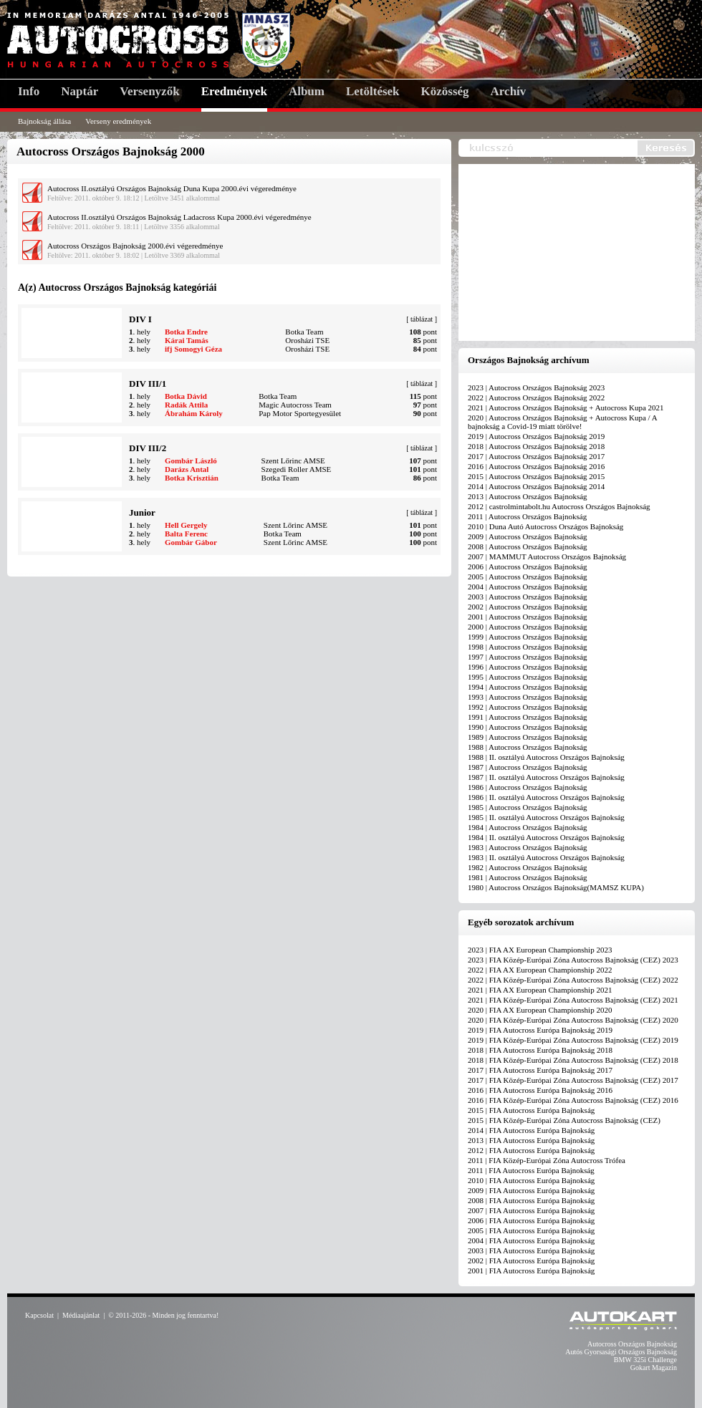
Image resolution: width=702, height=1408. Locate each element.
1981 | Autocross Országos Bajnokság (527, 877)
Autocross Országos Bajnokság (632, 1344)
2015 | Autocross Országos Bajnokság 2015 (536, 476)
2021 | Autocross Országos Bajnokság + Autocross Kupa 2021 (566, 407)
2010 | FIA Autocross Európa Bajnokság (531, 1180)
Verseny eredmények (118, 121)
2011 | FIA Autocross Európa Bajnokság (531, 1170)
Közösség (445, 91)
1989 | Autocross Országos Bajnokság (527, 737)
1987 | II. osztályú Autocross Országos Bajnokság (546, 777)
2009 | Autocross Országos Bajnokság (527, 536)
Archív (508, 91)
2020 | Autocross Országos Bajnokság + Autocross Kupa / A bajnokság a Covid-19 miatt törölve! (562, 421)
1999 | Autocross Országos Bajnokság (527, 636)
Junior (142, 512)
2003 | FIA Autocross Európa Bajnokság (531, 1250)
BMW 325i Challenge (645, 1360)
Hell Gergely (186, 525)
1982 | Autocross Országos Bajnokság (527, 867)
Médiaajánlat (81, 1315)
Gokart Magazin (653, 1367)
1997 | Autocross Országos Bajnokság (527, 656)
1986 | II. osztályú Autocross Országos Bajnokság (546, 797)
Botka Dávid (186, 396)
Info (28, 91)
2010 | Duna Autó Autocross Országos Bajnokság (545, 526)
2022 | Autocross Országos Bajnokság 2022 (536, 397)
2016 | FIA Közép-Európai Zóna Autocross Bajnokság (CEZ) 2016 (573, 1100)
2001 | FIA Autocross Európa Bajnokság (531, 1270)
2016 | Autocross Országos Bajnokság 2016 (536, 466)
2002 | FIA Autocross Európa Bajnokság (531, 1260)
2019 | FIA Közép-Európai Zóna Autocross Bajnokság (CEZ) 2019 (573, 1040)
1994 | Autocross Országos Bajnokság (527, 687)
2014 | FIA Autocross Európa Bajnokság (531, 1130)
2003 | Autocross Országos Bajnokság (527, 596)
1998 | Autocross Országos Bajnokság (527, 646)
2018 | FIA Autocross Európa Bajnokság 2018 (540, 1050)
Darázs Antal (186, 469)
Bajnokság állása (44, 121)
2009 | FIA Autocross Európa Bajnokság (531, 1190)
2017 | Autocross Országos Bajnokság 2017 (536, 456)
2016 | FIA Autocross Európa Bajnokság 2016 (540, 1090)
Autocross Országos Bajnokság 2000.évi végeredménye (135, 245)
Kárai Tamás (186, 340)
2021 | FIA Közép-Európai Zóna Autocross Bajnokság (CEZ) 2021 (573, 999)
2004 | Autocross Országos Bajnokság (527, 586)
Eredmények (234, 91)
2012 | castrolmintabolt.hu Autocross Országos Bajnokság (559, 506)
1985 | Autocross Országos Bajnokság (527, 807)
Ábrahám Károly (194, 413)
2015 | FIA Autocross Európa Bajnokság (531, 1110)
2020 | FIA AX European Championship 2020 (540, 1010)
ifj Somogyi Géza (193, 348)
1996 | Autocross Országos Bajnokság (527, 666)
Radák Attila (186, 404)
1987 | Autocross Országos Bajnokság (527, 767)
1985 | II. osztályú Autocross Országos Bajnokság (546, 817)
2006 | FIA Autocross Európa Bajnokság (531, 1220)
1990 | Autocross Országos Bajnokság (527, 727)
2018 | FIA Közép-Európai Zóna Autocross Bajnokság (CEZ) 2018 (573, 1060)
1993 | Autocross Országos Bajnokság (527, 697)
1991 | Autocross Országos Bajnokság (527, 717)
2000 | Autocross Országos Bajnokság (527, 626)
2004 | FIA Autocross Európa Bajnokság (531, 1240)
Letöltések (373, 91)
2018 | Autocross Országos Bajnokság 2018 (536, 446)
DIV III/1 (147, 383)
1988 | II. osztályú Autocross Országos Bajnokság (546, 757)
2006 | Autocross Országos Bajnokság (527, 566)
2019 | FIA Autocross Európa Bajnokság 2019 (540, 1030)
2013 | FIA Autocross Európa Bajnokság (531, 1140)
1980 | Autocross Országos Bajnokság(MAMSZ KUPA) (556, 887)
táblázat (421, 319)
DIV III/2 (147, 448)
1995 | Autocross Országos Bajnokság (527, 676)
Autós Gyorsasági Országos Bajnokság (621, 1352)
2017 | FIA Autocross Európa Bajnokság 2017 (540, 1070)
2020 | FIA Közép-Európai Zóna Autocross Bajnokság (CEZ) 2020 (573, 1020)
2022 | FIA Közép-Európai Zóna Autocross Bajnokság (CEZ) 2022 (573, 979)
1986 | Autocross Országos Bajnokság (527, 787)
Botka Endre (186, 331)
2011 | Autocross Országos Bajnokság (527, 516)
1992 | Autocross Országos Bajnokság (527, 707)
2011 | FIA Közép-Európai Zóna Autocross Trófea (546, 1160)
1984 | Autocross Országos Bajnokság (527, 827)
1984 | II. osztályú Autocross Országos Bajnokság (546, 837)
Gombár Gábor (191, 542)
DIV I (140, 319)
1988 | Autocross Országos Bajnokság (527, 747)
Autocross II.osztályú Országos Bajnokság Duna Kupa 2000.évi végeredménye (172, 188)
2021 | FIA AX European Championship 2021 (540, 989)
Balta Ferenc (186, 533)
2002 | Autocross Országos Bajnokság (527, 606)
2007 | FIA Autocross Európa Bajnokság (531, 1210)
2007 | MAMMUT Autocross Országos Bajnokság (547, 556)
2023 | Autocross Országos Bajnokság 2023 (536, 387)
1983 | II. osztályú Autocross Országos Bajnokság (546, 857)
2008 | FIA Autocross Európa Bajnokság (531, 1200)
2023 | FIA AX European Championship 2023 (540, 949)
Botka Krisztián (191, 477)
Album (306, 91)
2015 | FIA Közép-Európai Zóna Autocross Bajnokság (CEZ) (564, 1120)
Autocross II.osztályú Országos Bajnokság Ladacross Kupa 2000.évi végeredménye (179, 217)
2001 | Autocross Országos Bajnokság (527, 616)
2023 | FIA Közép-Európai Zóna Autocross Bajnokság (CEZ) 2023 (573, 959)
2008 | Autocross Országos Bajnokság (527, 546)
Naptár (79, 91)
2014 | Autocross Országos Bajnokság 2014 (536, 486)
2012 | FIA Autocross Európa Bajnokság (531, 1150)
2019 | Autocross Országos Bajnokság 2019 (536, 436)
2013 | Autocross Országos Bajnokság (527, 496)
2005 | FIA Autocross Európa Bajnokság (531, 1230)
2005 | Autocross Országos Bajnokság (527, 576)
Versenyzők (149, 91)
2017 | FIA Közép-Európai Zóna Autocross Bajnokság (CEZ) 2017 (573, 1080)
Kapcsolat (39, 1315)
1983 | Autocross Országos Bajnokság (527, 847)
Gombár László (191, 460)
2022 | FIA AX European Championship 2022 (540, 969)
